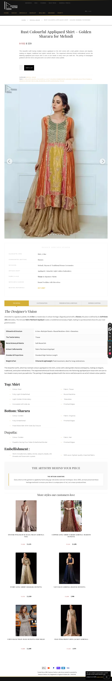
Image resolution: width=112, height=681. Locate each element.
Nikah (14, 13)
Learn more (100, 677)
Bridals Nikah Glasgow (92, 649)
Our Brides (34, 635)
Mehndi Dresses (72, 79)
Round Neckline (32, 81)
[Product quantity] (21, 67)
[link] (110, 329)
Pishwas (43, 3)
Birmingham (62, 635)
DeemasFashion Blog (92, 652)
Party (60, 13)
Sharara (42, 81)
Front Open (35, 645)
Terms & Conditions (10, 656)
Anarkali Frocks (64, 3)
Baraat (33, 13)
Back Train (52, 3)
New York (61, 645)
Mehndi (51, 13)
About (6, 635)
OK (106, 677)
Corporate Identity (10, 639)
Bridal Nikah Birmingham (93, 639)
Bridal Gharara (36, 642)
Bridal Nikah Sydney (91, 642)
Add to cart (29, 68)
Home (6, 13)
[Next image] (102, 161)
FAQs (6, 659)
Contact (6, 663)
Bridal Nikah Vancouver (92, 645)
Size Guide (8, 666)
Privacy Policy (9, 645)
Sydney (60, 639)
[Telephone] (110, 333)
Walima (42, 13)
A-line (25, 79)
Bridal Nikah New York (92, 635)
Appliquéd (32, 79)
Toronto (60, 642)
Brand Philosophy (10, 642)
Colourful (41, 79)
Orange (22, 81)
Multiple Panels (85, 79)
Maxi (36, 3)
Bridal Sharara (36, 639)
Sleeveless (55, 81)
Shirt (48, 81)
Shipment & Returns (11, 652)
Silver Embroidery (37, 649)
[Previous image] (10, 161)
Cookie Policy (8, 649)
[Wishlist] (110, 343)
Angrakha (28, 3)
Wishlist (6, 669)
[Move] (110, 324)
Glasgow (61, 649)
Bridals (23, 13)
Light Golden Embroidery (56, 79)
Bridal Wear (35, 20)
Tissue (61, 81)
